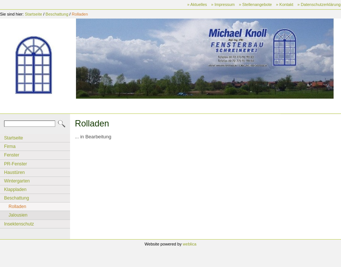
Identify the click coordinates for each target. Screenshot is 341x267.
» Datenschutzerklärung (319, 4)
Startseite (33, 14)
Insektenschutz (19, 224)
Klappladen (15, 189)
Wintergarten (17, 181)
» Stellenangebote (255, 4)
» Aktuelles (197, 4)
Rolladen (80, 14)
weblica (189, 244)
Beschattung (57, 14)
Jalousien (18, 215)
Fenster (11, 155)
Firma (10, 146)
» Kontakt (285, 4)
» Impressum (223, 4)
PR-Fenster (15, 164)
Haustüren (14, 172)
